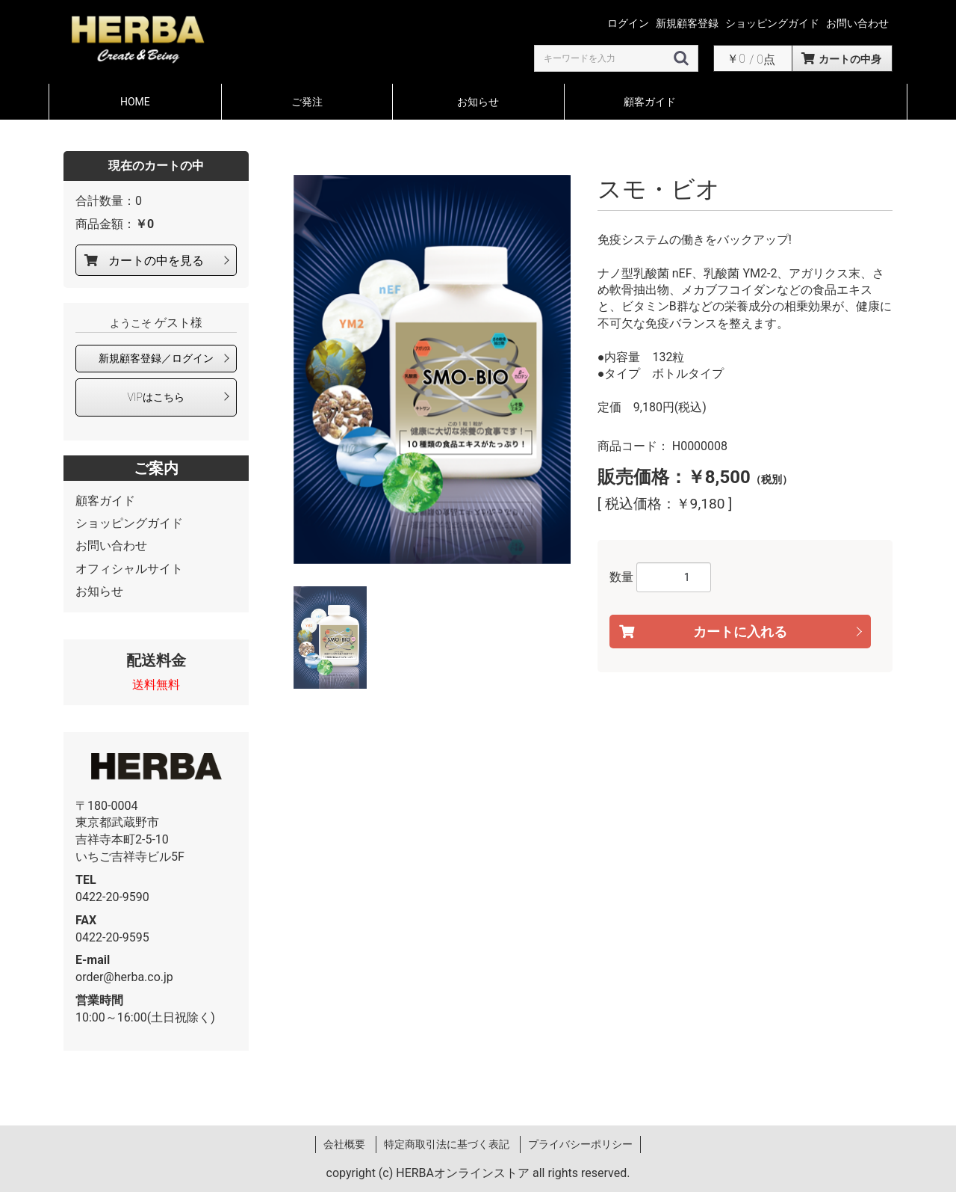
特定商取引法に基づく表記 (446, 1144)
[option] (432, 369)
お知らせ (478, 102)
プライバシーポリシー (580, 1144)
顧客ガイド (650, 102)
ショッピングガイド (129, 523)
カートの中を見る (156, 260)
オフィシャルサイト (129, 569)
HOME (135, 102)
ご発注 (307, 102)
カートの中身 (850, 59)
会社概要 (344, 1144)
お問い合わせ (111, 545)
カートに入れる (740, 631)
